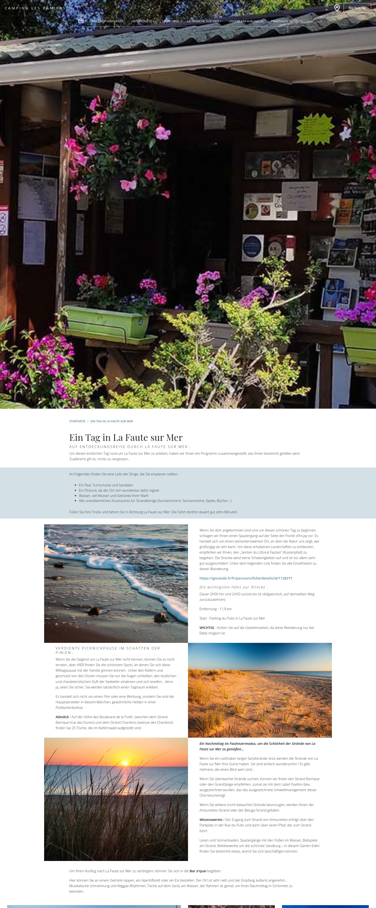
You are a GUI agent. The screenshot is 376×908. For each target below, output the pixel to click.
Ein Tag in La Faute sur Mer (112, 421)
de (327, 5)
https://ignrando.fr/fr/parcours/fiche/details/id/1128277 (246, 578)
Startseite (77, 421)
